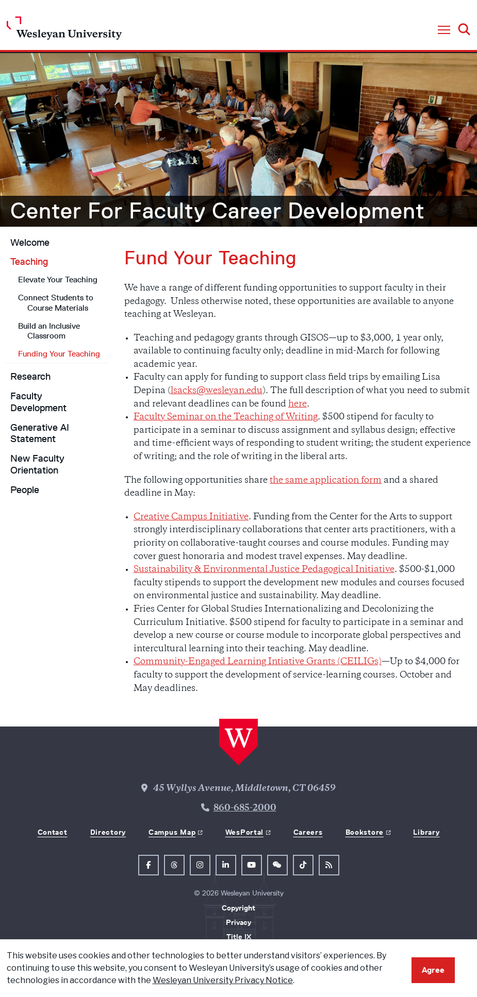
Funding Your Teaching (59, 354)
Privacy (238, 922)
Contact (53, 832)
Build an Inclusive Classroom (49, 331)
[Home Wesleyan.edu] (64, 30)
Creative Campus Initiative (191, 517)
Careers (308, 832)
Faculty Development (38, 402)
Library (426, 832)
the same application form (326, 481)
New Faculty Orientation (37, 464)
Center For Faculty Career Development (217, 211)
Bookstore (365, 832)
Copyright (238, 907)
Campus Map (172, 832)
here (297, 404)
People (24, 490)
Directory (108, 832)
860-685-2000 (244, 808)
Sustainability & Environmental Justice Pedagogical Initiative (264, 570)
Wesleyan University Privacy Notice (223, 980)
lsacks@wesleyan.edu (216, 391)
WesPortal (244, 832)
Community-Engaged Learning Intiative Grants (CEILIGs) (258, 662)
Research (30, 376)
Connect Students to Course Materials (55, 302)
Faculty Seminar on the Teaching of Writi (226, 417)
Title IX (238, 936)
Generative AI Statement (39, 433)
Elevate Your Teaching (57, 279)
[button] (444, 30)
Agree (433, 970)
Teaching (29, 261)
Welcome (30, 242)
